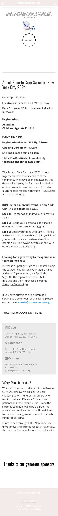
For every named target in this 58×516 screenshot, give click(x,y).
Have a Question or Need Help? (29, 492)
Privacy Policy (35, 509)
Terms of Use (22, 509)
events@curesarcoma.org (34, 302)
